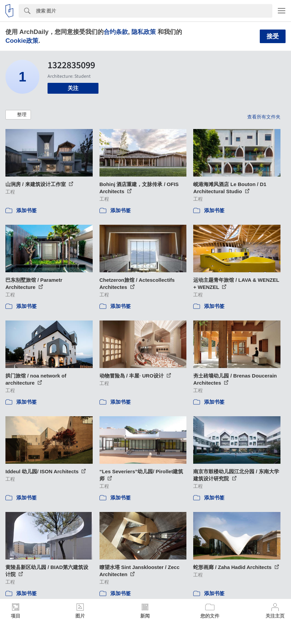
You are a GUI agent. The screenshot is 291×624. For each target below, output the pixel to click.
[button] (18, 115)
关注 (73, 88)
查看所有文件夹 (263, 116)
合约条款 (116, 31)
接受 (273, 36)
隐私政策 (143, 31)
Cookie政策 (21, 40)
